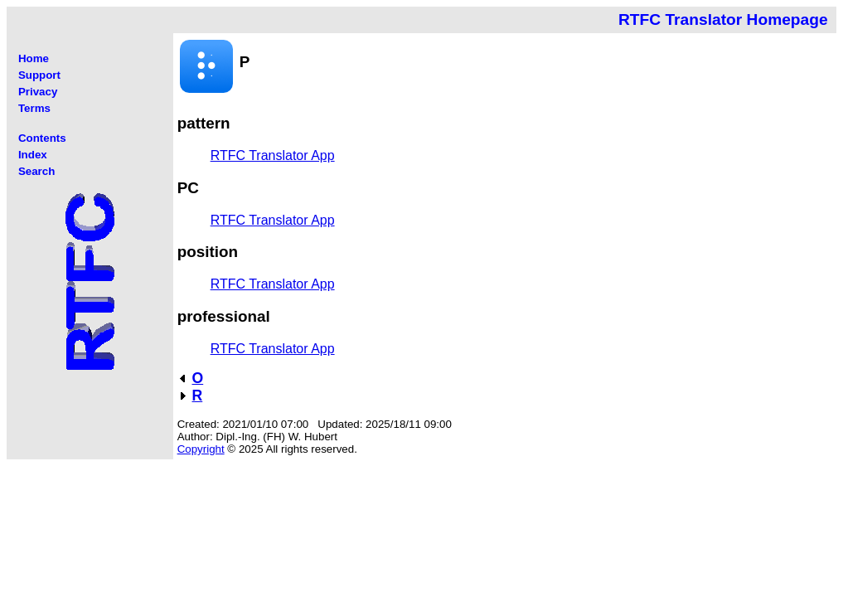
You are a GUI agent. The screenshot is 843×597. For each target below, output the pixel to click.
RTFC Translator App (273, 155)
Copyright (201, 449)
